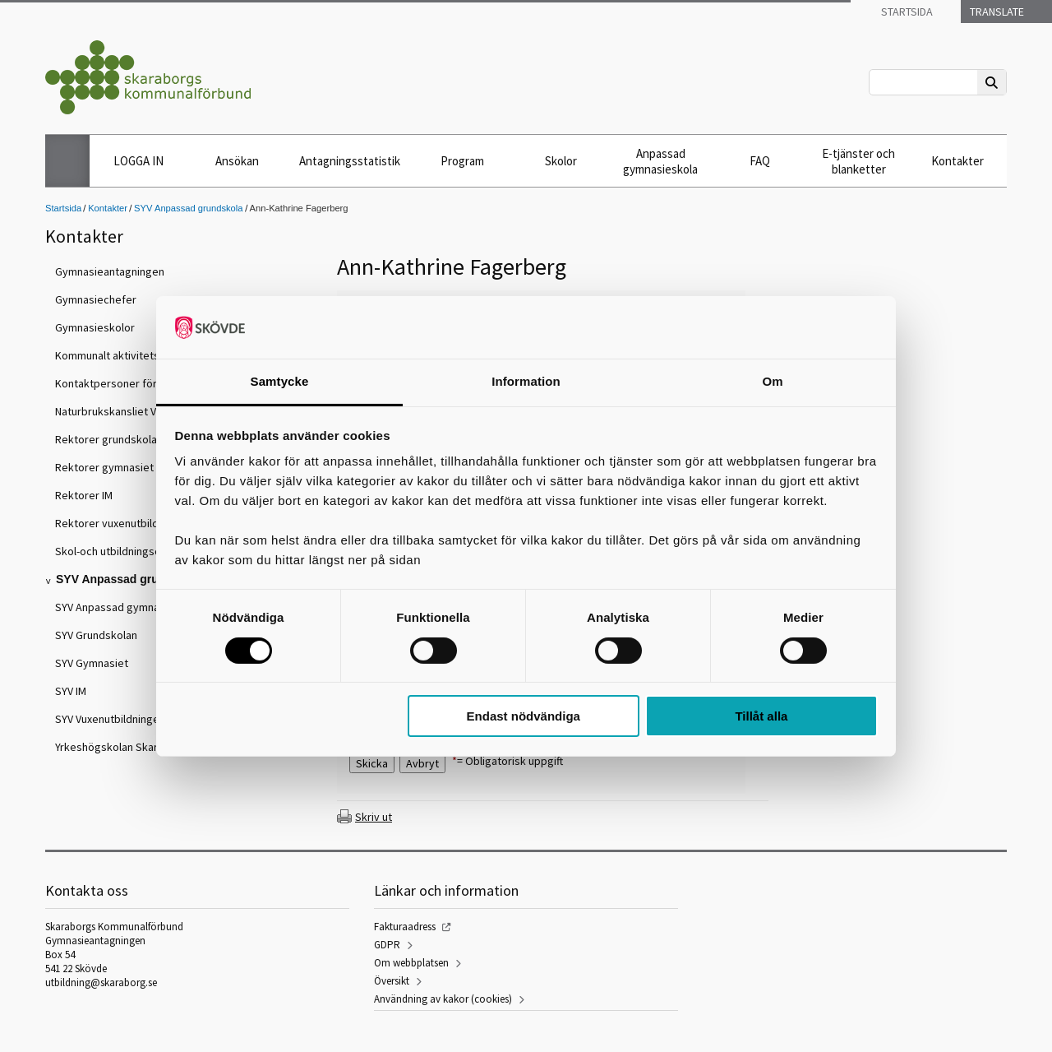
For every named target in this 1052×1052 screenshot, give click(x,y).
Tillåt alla (761, 716)
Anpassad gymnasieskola (660, 161)
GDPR (387, 945)
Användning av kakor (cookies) (443, 999)
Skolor (561, 161)
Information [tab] (526, 381)
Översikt (391, 981)
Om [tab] (772, 381)
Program (462, 161)
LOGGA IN (138, 161)
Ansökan (237, 161)
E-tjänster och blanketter (858, 161)
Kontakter (957, 161)
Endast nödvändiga (523, 716)
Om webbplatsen (411, 963)
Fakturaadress (405, 927)
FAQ (760, 161)
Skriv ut (373, 816)
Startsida (906, 11)
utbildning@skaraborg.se (101, 982)
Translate (995, 11)
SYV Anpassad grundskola (188, 208)
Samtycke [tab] (280, 381)
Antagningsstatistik (349, 161)
